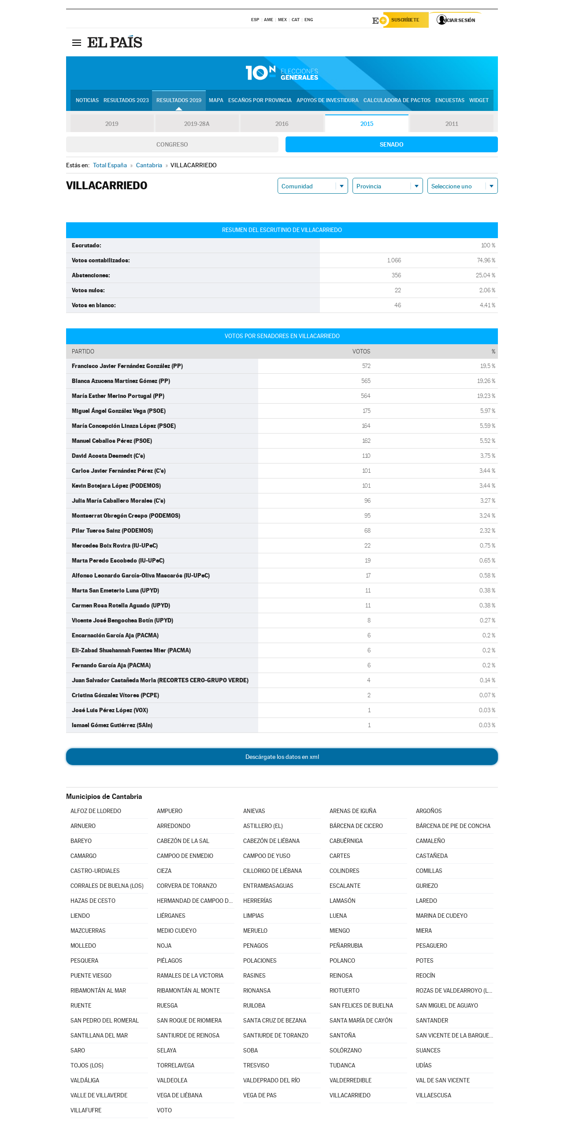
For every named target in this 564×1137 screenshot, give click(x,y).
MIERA (424, 932)
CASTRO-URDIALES (95, 872)
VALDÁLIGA (84, 1081)
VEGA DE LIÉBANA (179, 1096)
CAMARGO (83, 857)
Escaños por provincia (260, 102)
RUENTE (80, 1007)
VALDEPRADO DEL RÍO (271, 1081)
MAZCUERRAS (88, 932)
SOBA (250, 1052)
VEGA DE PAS (260, 1096)
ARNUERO (83, 827)
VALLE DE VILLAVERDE (98, 1096)
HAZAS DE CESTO (92, 902)
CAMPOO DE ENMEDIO (185, 857)
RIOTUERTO (345, 992)
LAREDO (426, 902)
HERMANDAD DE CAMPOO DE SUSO (195, 902)
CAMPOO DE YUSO (266, 857)
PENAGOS (255, 947)
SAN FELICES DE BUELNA (361, 1007)
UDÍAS (424, 1066)
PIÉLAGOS (169, 962)
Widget (479, 102)
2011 (452, 125)
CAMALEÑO (430, 842)
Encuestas (449, 102)
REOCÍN (425, 977)
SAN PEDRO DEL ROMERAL (104, 1022)
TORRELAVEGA (175, 1066)
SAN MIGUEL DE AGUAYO (447, 1007)
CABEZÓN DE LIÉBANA (271, 842)
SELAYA (166, 1052)
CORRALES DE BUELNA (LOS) (107, 887)
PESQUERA (84, 962)
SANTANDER (432, 1022)
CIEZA (164, 872)
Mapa (216, 102)
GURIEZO (427, 887)
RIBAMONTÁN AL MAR (98, 992)
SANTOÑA (343, 1037)
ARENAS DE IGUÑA (353, 812)
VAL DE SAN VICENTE (443, 1081)
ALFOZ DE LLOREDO (95, 812)
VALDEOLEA (172, 1081)
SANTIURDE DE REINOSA (188, 1037)
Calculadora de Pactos (397, 102)
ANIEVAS (254, 812)
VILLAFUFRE (85, 1111)
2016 (282, 125)
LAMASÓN (343, 902)
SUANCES (428, 1052)
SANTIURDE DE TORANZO (275, 1037)
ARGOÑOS (429, 812)
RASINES (254, 977)
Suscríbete (408, 21)
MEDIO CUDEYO (177, 932)
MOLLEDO (83, 947)
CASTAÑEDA (432, 857)
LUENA (338, 917)
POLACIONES (260, 962)
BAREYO (81, 842)
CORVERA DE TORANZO (187, 887)
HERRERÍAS (257, 902)
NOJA (164, 947)
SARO (77, 1052)
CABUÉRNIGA (346, 842)
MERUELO (255, 932)
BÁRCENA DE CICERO (356, 827)
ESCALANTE (345, 887)
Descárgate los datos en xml (282, 758)
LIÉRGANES (171, 917)
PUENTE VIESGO (90, 977)
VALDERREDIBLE (350, 1081)
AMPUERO (169, 812)
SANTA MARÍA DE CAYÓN (361, 1022)
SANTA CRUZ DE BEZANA (274, 1022)
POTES (425, 962)
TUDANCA (342, 1066)
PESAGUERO (431, 947)
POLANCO (342, 962)
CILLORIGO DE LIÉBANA (272, 872)
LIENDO (80, 917)
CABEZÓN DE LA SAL (183, 842)
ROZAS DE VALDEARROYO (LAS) (455, 992)
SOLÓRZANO (346, 1052)
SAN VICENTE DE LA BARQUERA (455, 1037)
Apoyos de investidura (328, 102)
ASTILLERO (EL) (263, 827)
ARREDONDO (173, 827)
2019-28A (197, 125)
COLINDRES (345, 872)
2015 (367, 125)
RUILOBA (254, 1007)
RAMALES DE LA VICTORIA (190, 977)
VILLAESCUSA (433, 1096)
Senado (392, 145)
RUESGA (167, 1007)
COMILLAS (429, 872)
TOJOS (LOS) (87, 1066)
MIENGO (340, 932)
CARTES (340, 857)
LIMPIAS (253, 917)
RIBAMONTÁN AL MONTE (188, 992)
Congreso (172, 145)
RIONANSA (257, 992)
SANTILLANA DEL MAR (99, 1037)
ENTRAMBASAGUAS (268, 887)
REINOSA (341, 977)
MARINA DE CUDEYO (442, 917)
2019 (112, 125)
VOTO (164, 1111)
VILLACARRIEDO (350, 1096)
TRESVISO (256, 1066)
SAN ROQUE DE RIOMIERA (189, 1022)
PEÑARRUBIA (346, 947)
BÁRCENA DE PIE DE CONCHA (453, 827)
